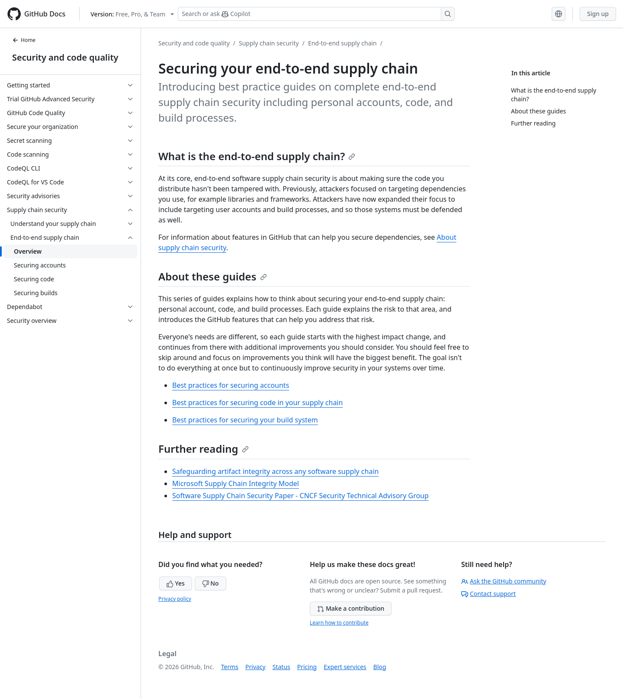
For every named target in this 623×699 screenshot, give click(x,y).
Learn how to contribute (339, 622)
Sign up (598, 14)
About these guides (212, 276)
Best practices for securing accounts (230, 385)
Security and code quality (65, 57)
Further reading (203, 448)
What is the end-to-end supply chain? (256, 156)
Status (281, 667)
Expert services (345, 667)
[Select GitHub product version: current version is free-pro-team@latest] (132, 14)
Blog (379, 667)
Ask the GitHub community (503, 581)
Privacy (255, 667)
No (210, 583)
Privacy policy (174, 598)
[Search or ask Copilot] (316, 14)
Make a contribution (350, 608)
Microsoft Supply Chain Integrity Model (235, 483)
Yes (176, 583)
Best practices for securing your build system (245, 420)
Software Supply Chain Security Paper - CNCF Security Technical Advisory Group (300, 495)
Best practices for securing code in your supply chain (257, 402)
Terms (229, 667)
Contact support (488, 593)
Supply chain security (269, 43)
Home (23, 40)
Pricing (307, 667)
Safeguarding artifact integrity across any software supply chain (275, 471)
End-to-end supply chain (342, 43)
